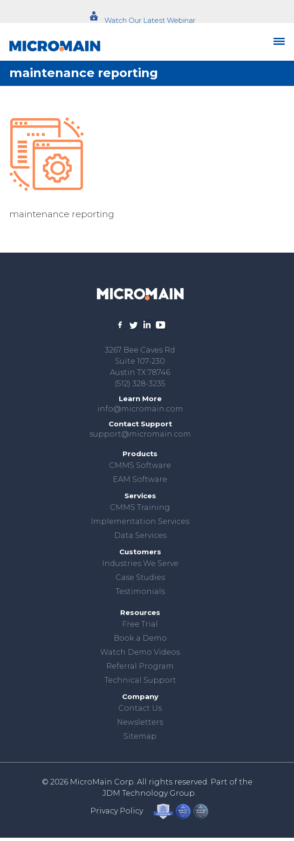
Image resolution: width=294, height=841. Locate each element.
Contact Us (140, 708)
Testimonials (140, 591)
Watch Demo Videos (140, 652)
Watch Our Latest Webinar (149, 20)
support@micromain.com (140, 434)
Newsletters (140, 722)
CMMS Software (140, 465)
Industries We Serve (140, 563)
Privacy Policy (116, 810)
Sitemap (140, 736)
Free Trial (140, 624)
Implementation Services (140, 521)
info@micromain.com (140, 408)
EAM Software (140, 479)
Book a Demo (140, 638)
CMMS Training (140, 507)
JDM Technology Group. (149, 793)
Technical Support (140, 680)
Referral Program (140, 666)
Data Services (140, 535)
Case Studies (140, 577)
